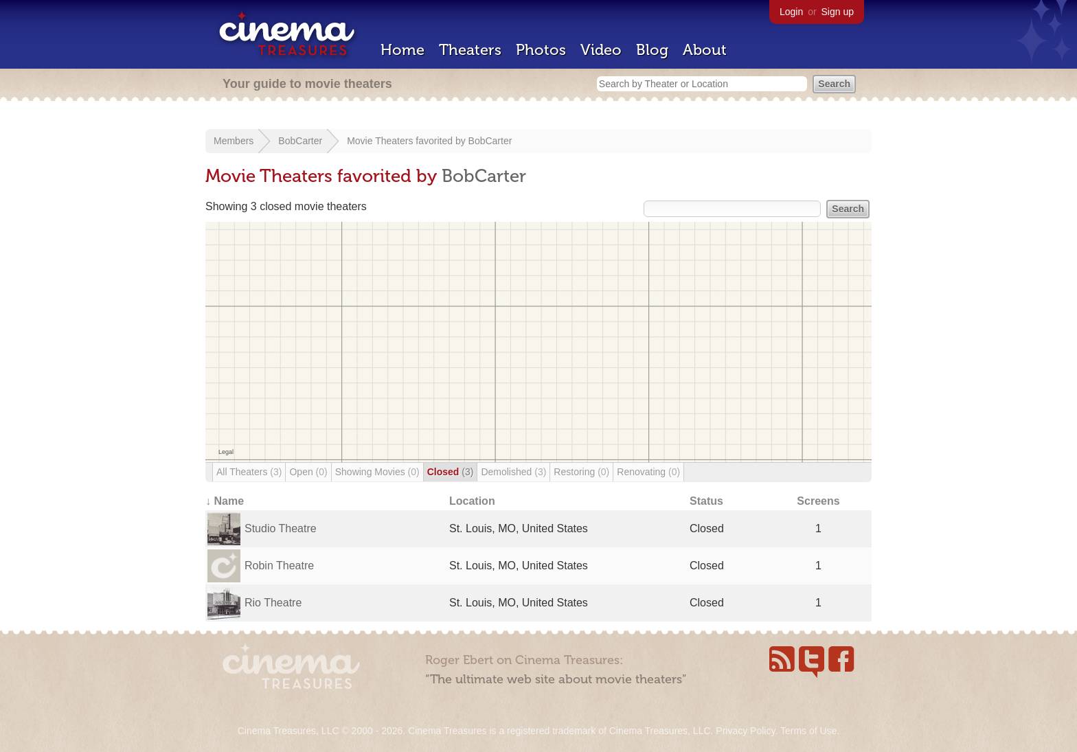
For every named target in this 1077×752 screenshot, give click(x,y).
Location (472, 501)
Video (601, 50)
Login (791, 11)
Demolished (513, 471)
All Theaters (249, 471)
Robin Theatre (279, 565)
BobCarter (300, 140)
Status (706, 501)
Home (402, 50)
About (705, 50)
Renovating (648, 471)
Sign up (837, 11)
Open (308, 471)
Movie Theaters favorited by (407, 140)
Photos (541, 50)
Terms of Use (808, 730)
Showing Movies (377, 471)
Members (233, 140)
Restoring (581, 471)
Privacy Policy (745, 730)
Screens (818, 501)
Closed (450, 471)
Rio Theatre (273, 602)
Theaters (470, 50)
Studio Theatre (281, 528)
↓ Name (224, 501)
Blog (652, 50)
